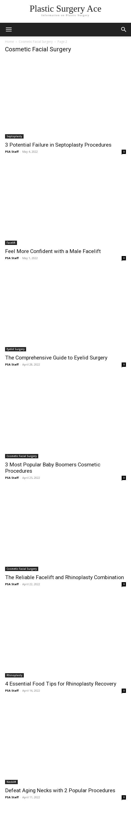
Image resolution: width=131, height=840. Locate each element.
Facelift (11, 242)
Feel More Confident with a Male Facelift (53, 251)
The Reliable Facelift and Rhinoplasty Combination (64, 577)
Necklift (11, 782)
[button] (124, 29)
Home (9, 41)
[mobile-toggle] (9, 29)
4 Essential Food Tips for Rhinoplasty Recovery (60, 684)
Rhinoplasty (14, 675)
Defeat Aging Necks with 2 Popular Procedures (60, 790)
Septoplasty (14, 136)
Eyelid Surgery (16, 349)
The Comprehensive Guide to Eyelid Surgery (56, 358)
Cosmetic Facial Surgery (36, 41)
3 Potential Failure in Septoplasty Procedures (58, 145)
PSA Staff (12, 151)
